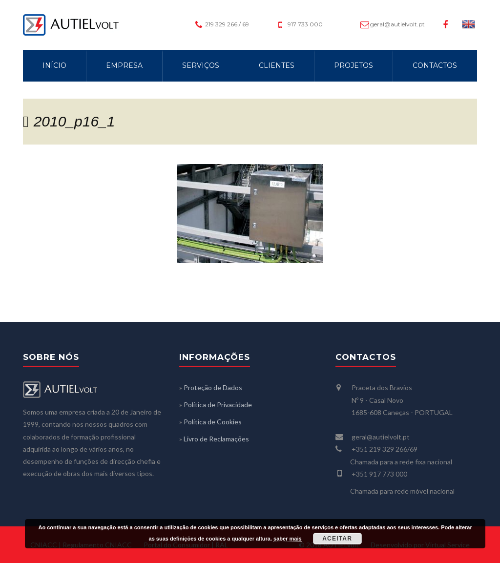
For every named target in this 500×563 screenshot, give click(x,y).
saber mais (287, 539)
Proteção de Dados (213, 387)
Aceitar (337, 538)
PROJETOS (353, 65)
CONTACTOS (435, 65)
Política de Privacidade (218, 404)
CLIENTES (276, 65)
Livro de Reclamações (216, 439)
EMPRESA (124, 65)
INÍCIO (54, 65)
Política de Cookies (213, 421)
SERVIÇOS (200, 65)
